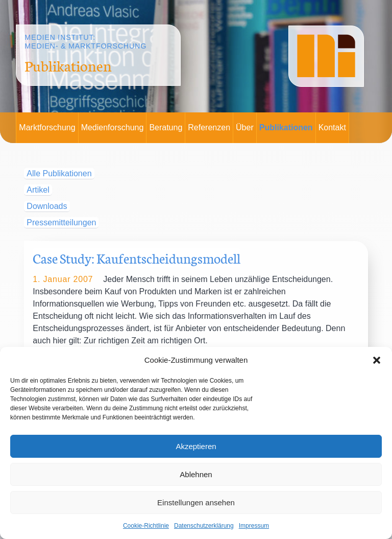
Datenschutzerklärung (204, 525)
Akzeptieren (196, 446)
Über (245, 127)
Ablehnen (196, 474)
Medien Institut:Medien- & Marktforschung (85, 41)
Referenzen (209, 127)
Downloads (47, 206)
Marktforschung (47, 127)
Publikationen (286, 127)
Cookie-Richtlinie (146, 525)
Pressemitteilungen (61, 222)
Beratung (165, 127)
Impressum (254, 525)
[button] (377, 360)
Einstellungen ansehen (196, 502)
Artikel (38, 189)
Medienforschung (112, 127)
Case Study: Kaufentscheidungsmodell (136, 257)
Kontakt (332, 127)
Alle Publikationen (59, 173)
